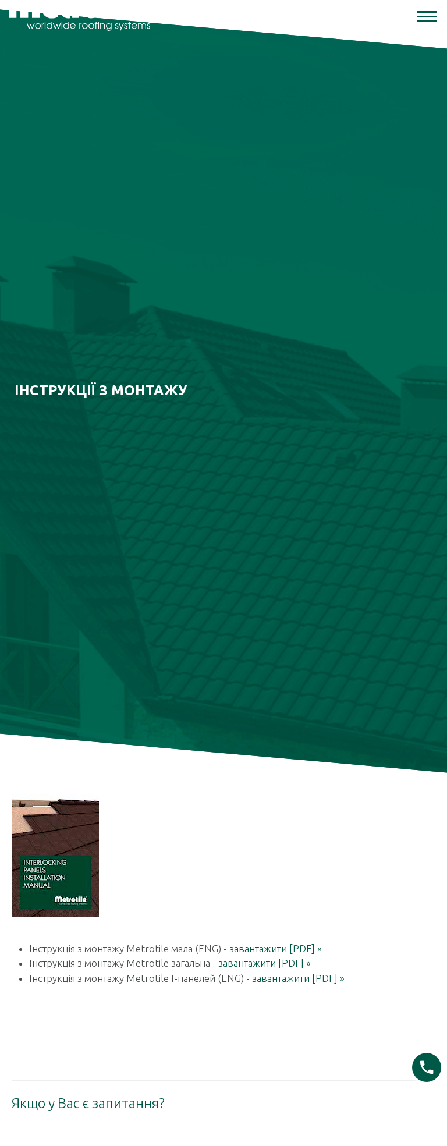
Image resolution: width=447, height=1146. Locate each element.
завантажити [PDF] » (275, 933)
